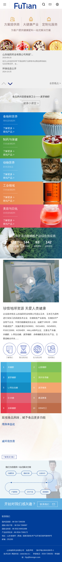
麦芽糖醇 (12, 377)
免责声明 (29, 550)
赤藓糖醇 (12, 408)
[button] (25, 49)
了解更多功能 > (9, 457)
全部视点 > (55, 83)
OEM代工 (42, 408)
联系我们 (44, 504)
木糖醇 (11, 367)
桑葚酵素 (42, 398)
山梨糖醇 (42, 367)
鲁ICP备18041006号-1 (45, 550)
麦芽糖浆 (42, 387)
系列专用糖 (43, 377)
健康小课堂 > (31, 103)
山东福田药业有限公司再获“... (17, 54)
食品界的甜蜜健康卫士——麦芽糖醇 (31, 96)
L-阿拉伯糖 (13, 387)
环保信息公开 (9, 68)
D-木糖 (11, 398)
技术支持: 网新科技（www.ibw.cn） (17, 554)
